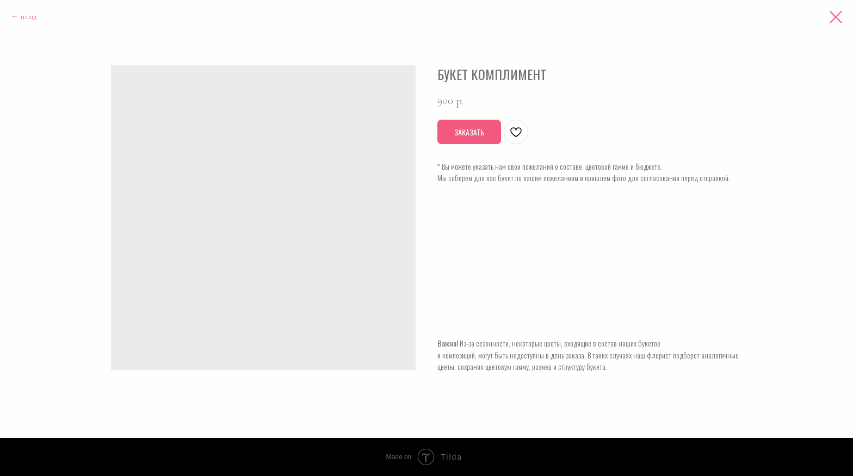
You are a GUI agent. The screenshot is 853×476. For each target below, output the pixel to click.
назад (28, 16)
